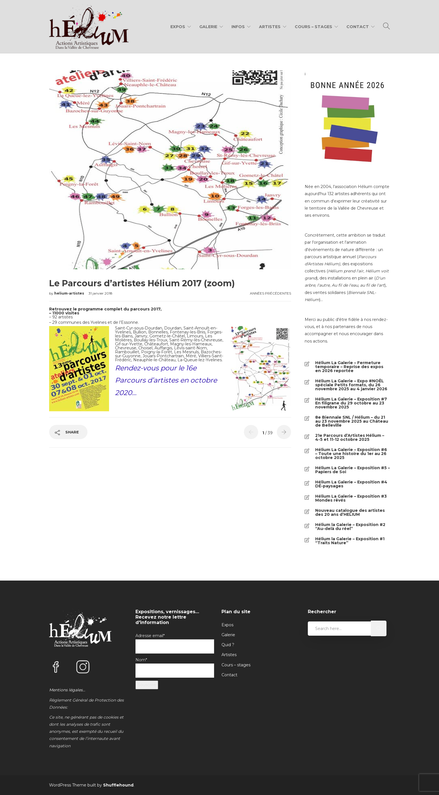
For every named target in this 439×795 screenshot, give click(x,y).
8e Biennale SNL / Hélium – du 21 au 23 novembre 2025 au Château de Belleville (351, 421)
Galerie (208, 26)
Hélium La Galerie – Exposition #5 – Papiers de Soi (352, 470)
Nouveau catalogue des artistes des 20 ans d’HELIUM (350, 512)
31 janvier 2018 (100, 293)
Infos (238, 26)
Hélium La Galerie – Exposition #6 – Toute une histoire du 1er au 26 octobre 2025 (351, 454)
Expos (177, 26)
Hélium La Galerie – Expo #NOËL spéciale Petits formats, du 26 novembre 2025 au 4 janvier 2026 (351, 385)
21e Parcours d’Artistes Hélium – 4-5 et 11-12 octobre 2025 (349, 437)
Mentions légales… (67, 689)
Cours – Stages (313, 26)
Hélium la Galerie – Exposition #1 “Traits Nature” (349, 541)
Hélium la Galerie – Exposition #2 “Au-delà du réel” (350, 527)
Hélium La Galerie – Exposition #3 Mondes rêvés (351, 498)
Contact (357, 26)
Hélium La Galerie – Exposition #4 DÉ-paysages (351, 484)
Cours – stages (235, 664)
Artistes (270, 26)
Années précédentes (270, 293)
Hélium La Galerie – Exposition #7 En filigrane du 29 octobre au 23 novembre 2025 (351, 403)
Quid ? (227, 644)
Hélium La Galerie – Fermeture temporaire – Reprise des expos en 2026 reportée (349, 367)
